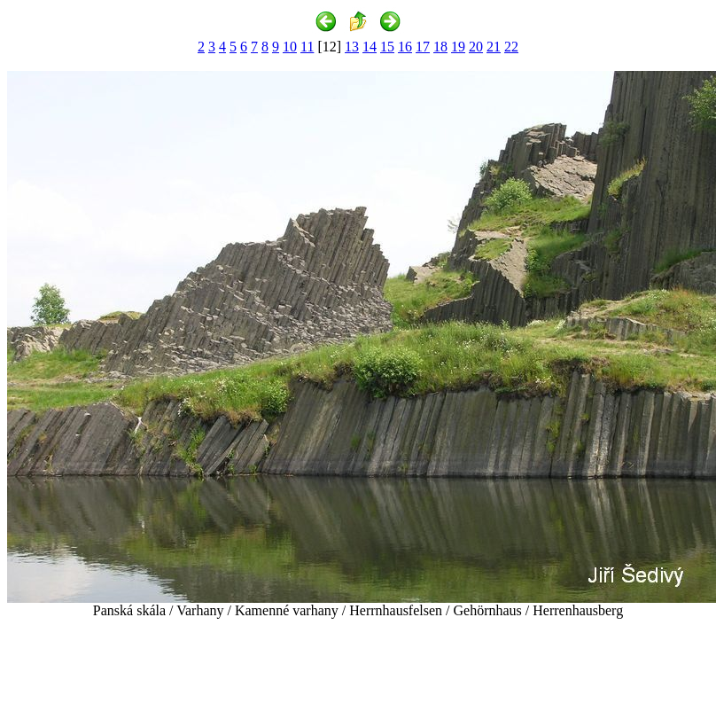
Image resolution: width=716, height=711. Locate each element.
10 (290, 46)
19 (458, 46)
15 (387, 46)
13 (352, 46)
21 (493, 46)
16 (405, 46)
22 (511, 46)
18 (440, 46)
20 (476, 46)
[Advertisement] (358, 661)
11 (307, 46)
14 (369, 46)
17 (423, 46)
